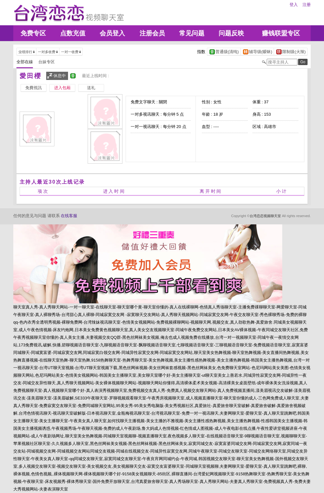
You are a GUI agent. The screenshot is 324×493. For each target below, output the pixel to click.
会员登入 (112, 33)
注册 (306, 4)
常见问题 (191, 33)
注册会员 (152, 33)
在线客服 (69, 215)
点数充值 (72, 33)
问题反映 (231, 33)
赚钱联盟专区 (281, 33)
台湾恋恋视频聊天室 (265, 216)
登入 (294, 4)
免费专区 (33, 33)
